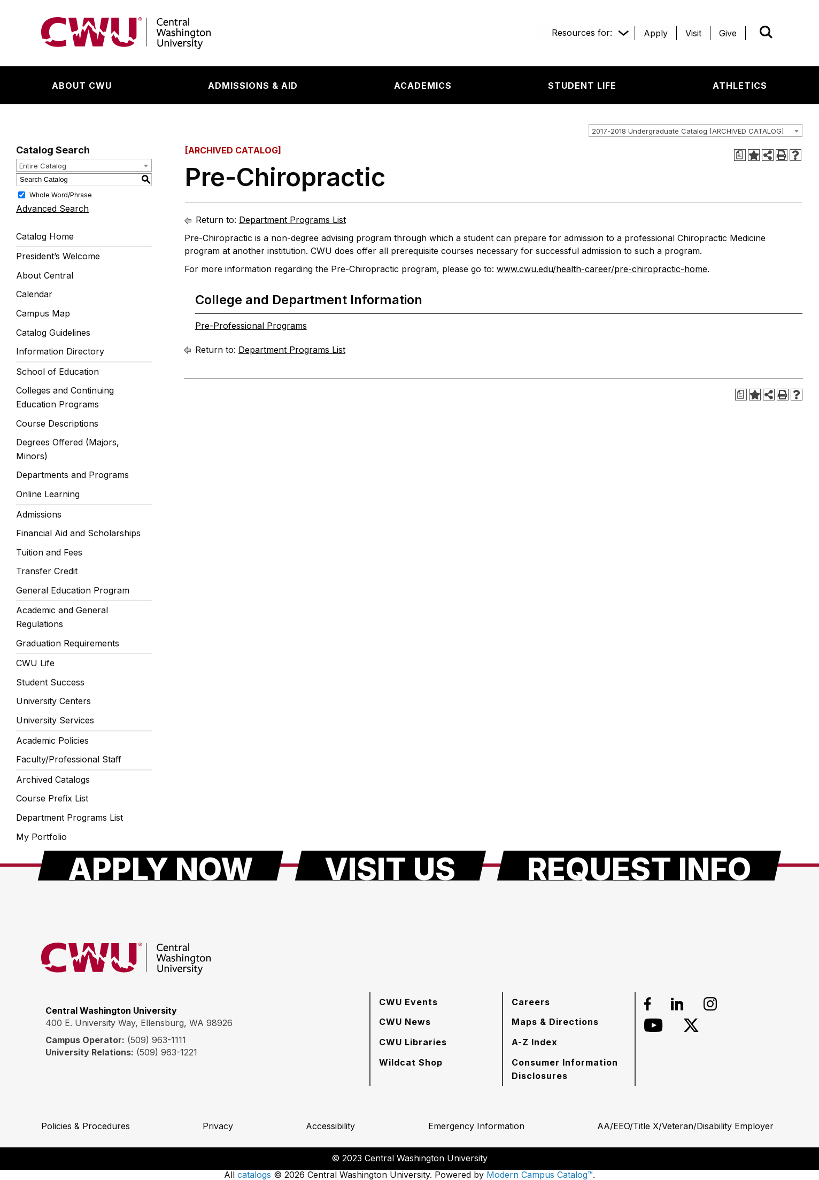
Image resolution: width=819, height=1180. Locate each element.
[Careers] (531, 1002)
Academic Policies (52, 740)
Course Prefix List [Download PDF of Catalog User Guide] (52, 798)
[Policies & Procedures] (85, 1126)
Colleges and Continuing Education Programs (65, 397)
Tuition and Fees (49, 552)
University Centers (53, 701)
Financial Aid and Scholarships (78, 533)
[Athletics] (740, 85)
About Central (44, 275)
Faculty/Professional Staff (68, 759)
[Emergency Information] (476, 1126)
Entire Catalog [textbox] (42, 165)
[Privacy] (217, 1126)
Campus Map (43, 313)
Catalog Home (45, 236)
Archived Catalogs (53, 779)
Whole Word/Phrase (60, 194)
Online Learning (48, 494)
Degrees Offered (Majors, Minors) (67, 449)
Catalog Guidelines (53, 332)
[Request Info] (639, 866)
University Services (55, 720)
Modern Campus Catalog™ (539, 1174)
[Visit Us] (390, 866)
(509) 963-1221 (166, 1052)
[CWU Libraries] (413, 1042)
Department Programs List (69, 817)
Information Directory (60, 351)
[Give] (728, 33)
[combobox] (695, 130)
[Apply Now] (160, 866)
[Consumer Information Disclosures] (569, 1069)
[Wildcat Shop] (411, 1062)
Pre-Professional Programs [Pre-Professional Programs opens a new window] (251, 325)
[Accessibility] (330, 1126)
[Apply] (655, 33)
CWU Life (35, 663)
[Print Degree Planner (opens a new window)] (740, 155)
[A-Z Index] (535, 1042)
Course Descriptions (57, 423)
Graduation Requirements (67, 643)
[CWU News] (405, 1022)
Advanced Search (52, 208)
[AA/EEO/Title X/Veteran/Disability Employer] (685, 1126)
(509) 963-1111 (156, 1040)
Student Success (50, 682)
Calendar (34, 294)
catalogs (254, 1174)
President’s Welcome (58, 256)
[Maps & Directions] (555, 1022)
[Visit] (693, 33)
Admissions (38, 514)
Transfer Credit (47, 571)
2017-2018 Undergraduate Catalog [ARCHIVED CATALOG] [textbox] (688, 131)
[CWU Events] (408, 1002)
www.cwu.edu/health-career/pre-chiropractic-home (602, 269)
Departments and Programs (72, 474)
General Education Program (72, 590)
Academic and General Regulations (62, 617)
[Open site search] (766, 32)
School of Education (57, 371)
